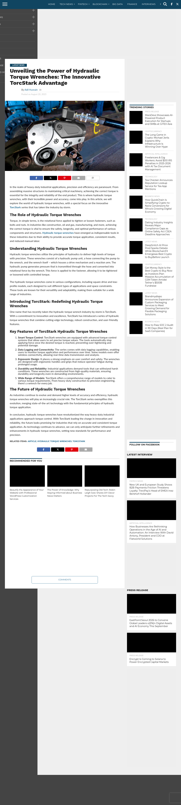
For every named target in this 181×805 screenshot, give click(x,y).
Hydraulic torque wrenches (58, 232)
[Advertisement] (90, 33)
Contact (136, 802)
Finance (132, 4)
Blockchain (100, 4)
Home (51, 4)
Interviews (148, 4)
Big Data (117, 4)
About (125, 802)
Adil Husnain (31, 89)
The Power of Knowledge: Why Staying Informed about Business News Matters (64, 493)
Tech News (66, 4)
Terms (159, 802)
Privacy (149, 802)
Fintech (83, 4)
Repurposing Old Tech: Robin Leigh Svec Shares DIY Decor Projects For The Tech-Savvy (100, 493)
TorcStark (15, 207)
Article (32, 441)
